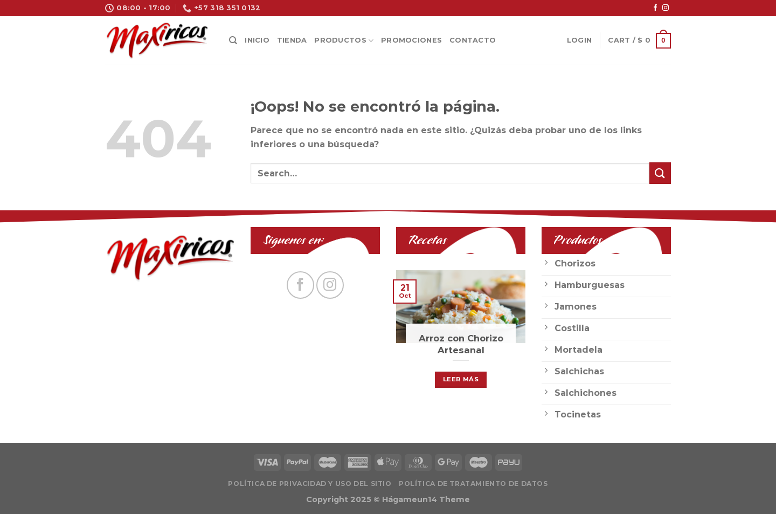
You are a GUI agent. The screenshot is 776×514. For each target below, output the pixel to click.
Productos (343, 41)
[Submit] (660, 172)
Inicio (257, 40)
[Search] (233, 40)
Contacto (472, 40)
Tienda (292, 40)
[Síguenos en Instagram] (665, 8)
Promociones (411, 40)
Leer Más (461, 379)
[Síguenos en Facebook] (655, 8)
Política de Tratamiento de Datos (473, 483)
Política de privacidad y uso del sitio (309, 483)
